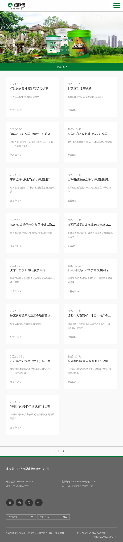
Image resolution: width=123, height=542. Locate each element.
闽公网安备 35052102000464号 (93, 532)
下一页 (61, 451)
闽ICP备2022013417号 (105, 536)
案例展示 (44, 517)
